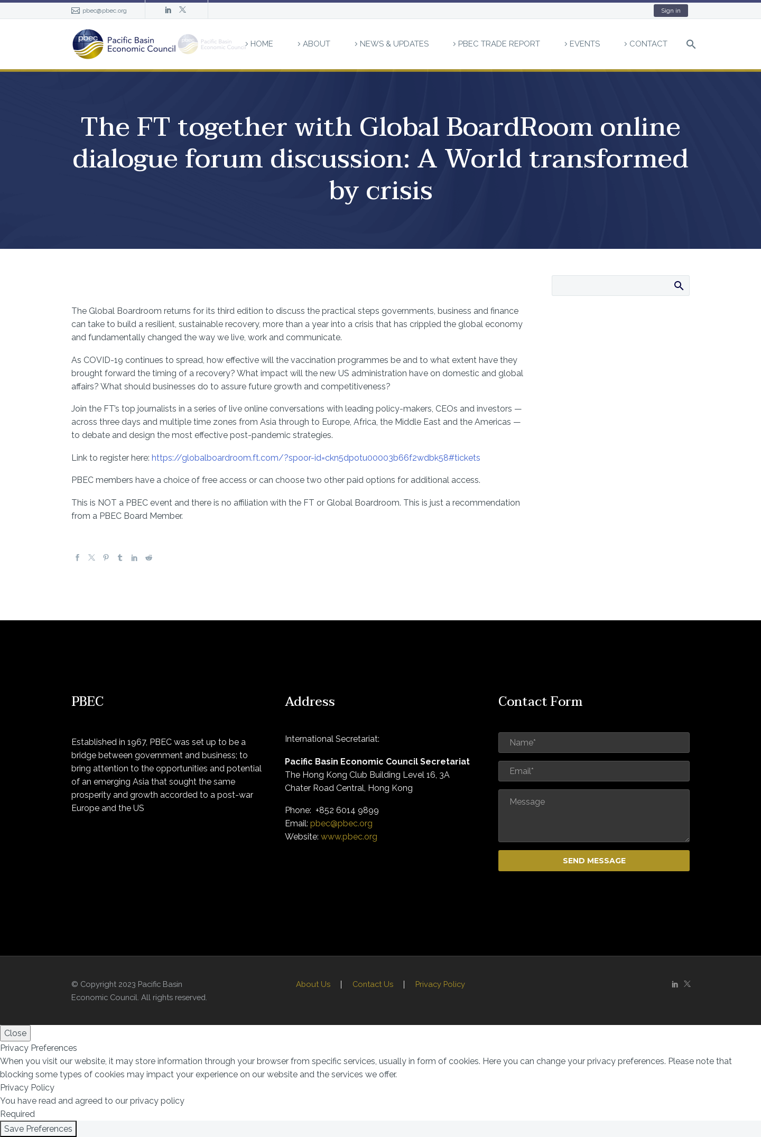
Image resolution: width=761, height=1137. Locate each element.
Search (678, 285)
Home (261, 44)
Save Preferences (38, 1129)
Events (585, 44)
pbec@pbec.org (104, 10)
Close (15, 1033)
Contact (648, 44)
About (316, 44)
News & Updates (394, 44)
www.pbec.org (349, 837)
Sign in (671, 10)
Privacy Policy (440, 985)
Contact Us (372, 985)
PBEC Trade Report (499, 44)
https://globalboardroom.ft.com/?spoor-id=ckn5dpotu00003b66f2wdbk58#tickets (316, 458)
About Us (313, 985)
